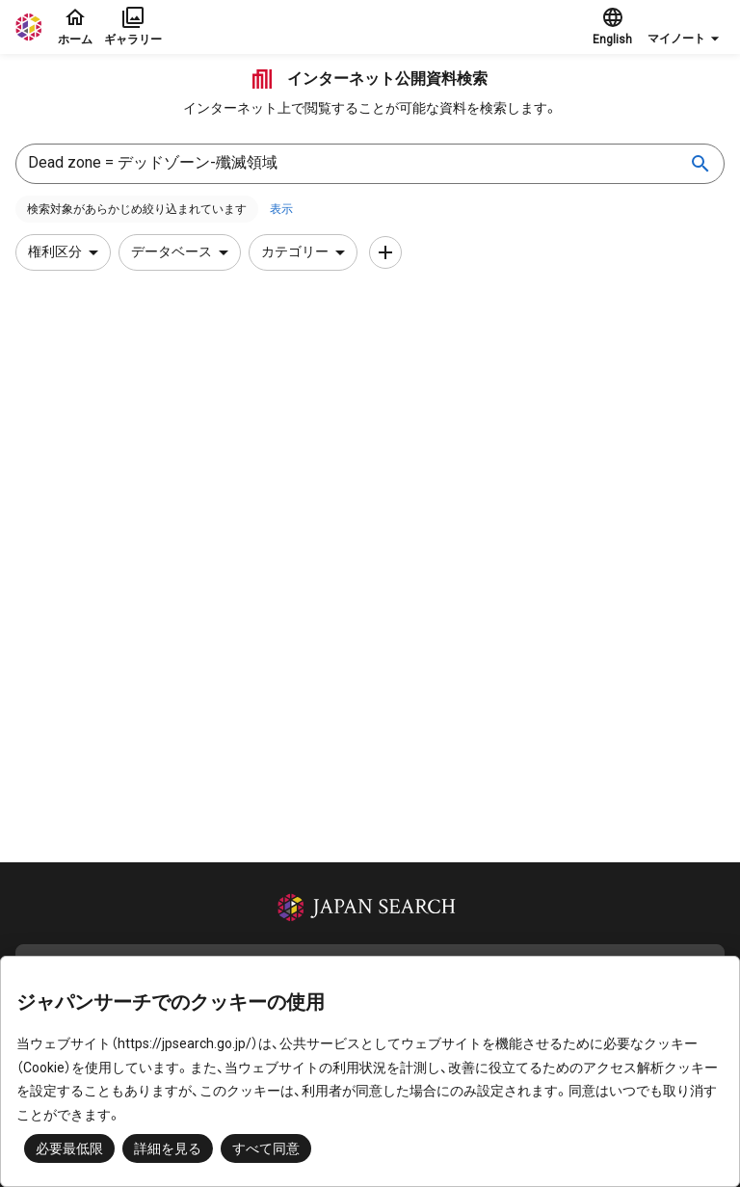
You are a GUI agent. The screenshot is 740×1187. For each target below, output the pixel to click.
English (612, 26)
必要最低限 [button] (69, 1148)
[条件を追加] (385, 252)
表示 (281, 209)
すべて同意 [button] (266, 1148)
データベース (183, 252)
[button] (686, 27)
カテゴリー (306, 252)
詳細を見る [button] (167, 1148)
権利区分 (66, 252)
